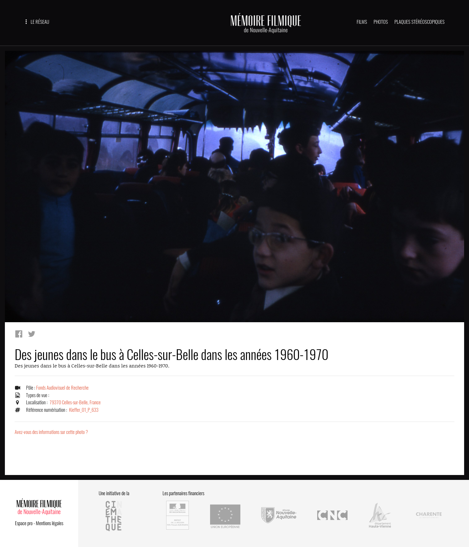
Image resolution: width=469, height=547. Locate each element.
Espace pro (24, 523)
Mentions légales (49, 523)
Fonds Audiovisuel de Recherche (62, 387)
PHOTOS (381, 22)
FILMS (362, 22)
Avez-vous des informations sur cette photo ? (51, 432)
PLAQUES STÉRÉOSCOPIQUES (419, 22)
